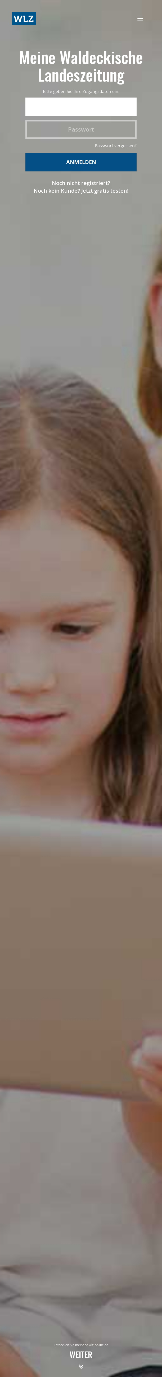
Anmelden (81, 162)
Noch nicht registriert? (81, 183)
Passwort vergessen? (116, 146)
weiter (81, 1362)
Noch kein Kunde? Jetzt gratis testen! (81, 190)
